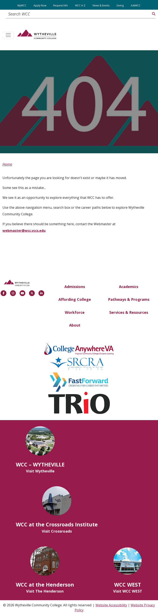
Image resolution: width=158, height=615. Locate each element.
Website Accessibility (111, 605)
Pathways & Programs (128, 299)
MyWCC (21, 5)
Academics (128, 286)
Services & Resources (128, 312)
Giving (120, 5)
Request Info (60, 5)
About (74, 325)
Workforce (75, 312)
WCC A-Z (80, 5)
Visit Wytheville (40, 471)
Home (7, 164)
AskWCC (136, 5)
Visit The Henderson (45, 591)
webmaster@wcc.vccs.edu (23, 230)
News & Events (101, 5)
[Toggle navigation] (8, 35)
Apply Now (40, 5)
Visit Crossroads (57, 531)
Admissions (74, 286)
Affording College (74, 299)
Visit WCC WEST (127, 591)
